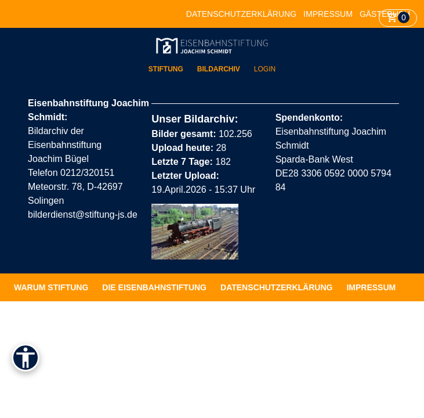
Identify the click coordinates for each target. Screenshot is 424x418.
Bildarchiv (218, 69)
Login (265, 69)
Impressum (328, 14)
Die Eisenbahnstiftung (154, 287)
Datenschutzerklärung (241, 14)
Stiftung (165, 69)
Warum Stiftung (51, 287)
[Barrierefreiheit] (25, 358)
